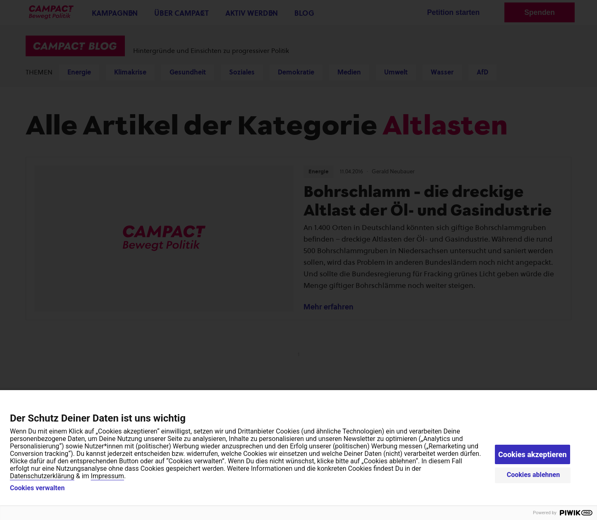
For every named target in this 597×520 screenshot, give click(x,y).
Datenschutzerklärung (42, 476)
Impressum (107, 476)
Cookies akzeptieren (532, 454)
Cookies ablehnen (533, 475)
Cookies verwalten (37, 488)
